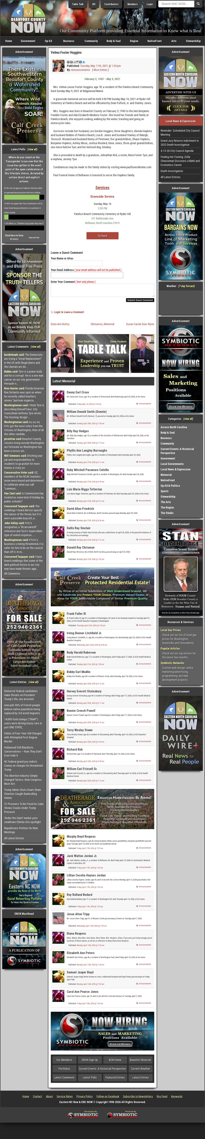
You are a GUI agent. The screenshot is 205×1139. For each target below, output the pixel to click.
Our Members (64, 1061)
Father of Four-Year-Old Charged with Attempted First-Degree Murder (22, 737)
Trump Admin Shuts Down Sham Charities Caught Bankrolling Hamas (22, 793)
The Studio (167, 513)
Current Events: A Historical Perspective (102, 1070)
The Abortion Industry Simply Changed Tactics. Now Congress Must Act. (23, 779)
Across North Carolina (174, 427)
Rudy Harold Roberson (81, 654)
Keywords (177, 1098)
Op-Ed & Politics (170, 485)
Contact (37, 1098)
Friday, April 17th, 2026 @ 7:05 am (90, 870)
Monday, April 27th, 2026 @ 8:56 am (90, 522)
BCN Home (115, 1061)
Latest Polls (90, 1079)
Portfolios (64, 1070)
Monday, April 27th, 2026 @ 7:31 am (90, 542)
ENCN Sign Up (90, 1061)
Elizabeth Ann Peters (80, 955)
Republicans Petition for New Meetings (21, 830)
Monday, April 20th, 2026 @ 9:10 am (90, 724)
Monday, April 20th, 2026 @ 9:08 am (90, 763)
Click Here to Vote (14, 235)
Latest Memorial (64, 383)
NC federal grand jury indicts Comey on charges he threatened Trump (23, 765)
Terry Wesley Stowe (80, 732)
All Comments (12, 573)
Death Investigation (172, 171)
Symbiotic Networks (172, 663)
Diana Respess (76, 935)
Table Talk (77, 4)
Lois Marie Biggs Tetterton (84, 491)
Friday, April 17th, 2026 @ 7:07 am (90, 850)
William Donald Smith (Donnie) (87, 414)
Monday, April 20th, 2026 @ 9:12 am (90, 686)
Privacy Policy (85, 1098)
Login (150, 4)
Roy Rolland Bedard (79, 897)
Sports (164, 491)
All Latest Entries (14, 838)
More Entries (100, 69)
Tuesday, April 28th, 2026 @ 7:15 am (90, 445)
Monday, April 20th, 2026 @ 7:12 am (90, 783)
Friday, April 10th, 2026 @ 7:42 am (90, 1005)
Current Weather (140, 1070)
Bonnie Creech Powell (81, 713)
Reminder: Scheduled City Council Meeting (180, 132)
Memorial (109, 326)
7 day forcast (186, 286)
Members (132, 4)
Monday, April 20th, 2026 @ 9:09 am (90, 744)
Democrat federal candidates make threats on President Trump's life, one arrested (21, 695)
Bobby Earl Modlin (78, 674)
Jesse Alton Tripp (78, 916)
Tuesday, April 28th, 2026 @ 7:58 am (90, 425)
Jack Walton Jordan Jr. (82, 858)
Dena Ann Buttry (60, 326)
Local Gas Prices (171, 630)
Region (134, 41)
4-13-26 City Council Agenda (177, 150)
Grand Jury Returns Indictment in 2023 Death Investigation (180, 142)
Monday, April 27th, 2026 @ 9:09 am (90, 484)
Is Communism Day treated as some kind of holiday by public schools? (24, 497)
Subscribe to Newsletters (138, 1098)
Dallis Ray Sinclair (78, 530)
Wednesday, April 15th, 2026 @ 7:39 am (92, 928)
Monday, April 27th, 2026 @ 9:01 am (90, 503)
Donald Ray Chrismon (80, 549)
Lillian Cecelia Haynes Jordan (86, 877)
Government (28, 41)
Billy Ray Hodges (78, 433)
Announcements (80, 69)
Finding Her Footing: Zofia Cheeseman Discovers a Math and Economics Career (180, 161)
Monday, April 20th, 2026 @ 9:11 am (90, 705)
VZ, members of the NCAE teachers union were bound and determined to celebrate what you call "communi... (24, 480)
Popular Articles (170, 648)
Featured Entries (115, 1079)
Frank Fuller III (76, 616)
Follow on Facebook (108, 1098)
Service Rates (65, 1098)
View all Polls (34, 238)
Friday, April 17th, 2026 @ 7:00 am (90, 908)
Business (68, 41)
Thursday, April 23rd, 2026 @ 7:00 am (91, 627)
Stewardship (193, 41)
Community (91, 41)
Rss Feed (162, 1098)
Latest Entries (140, 1079)
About (49, 1098)
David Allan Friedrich (80, 511)
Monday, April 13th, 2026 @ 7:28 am (90, 967)
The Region (167, 507)
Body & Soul (114, 41)
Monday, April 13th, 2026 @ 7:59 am (90, 947)
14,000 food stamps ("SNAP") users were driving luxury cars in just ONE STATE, (23, 723)
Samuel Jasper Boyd (80, 974)
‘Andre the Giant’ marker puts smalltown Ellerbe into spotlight (22, 820)
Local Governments (172, 464)
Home (8, 41)
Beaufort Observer (140, 1061)
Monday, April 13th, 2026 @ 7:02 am (90, 986)
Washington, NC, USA (180, 302)
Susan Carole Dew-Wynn (140, 326)
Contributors (111, 4)
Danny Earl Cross (78, 394)
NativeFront (155, 41)
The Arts (166, 502)
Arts (173, 41)
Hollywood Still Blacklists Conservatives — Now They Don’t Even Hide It (23, 751)
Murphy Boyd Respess (81, 838)
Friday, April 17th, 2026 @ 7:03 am (90, 889)
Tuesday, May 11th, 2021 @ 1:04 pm (100, 65)
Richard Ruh (75, 751)
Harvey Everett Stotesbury (84, 693)
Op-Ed (48, 41)
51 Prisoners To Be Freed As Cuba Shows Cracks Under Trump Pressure (23, 808)
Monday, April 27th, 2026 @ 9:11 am (90, 464)
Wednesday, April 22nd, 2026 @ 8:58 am (92, 647)
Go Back (102, 235)
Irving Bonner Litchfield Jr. (84, 635)
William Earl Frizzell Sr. (82, 771)
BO (93, 4)
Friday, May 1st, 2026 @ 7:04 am (89, 406)
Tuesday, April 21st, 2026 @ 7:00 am (90, 666)
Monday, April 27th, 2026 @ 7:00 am (90, 561)
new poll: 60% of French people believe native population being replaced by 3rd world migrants (22, 709)
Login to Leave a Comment (69, 314)
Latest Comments (64, 1079)
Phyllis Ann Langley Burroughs (87, 452)
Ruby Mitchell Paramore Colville (88, 472)
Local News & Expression (175, 469)
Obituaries (97, 326)
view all (32, 149)
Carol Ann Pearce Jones (82, 994)
